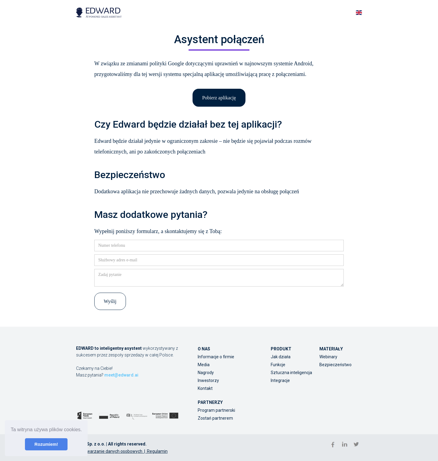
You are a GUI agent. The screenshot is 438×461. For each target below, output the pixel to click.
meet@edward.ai (121, 375)
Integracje (280, 380)
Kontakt (205, 388)
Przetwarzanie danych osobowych (109, 451)
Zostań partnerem (215, 418)
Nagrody (206, 372)
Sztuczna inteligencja (291, 372)
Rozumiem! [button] (46, 444)
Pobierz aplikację (219, 97)
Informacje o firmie (216, 356)
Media (204, 364)
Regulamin (157, 451)
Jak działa (280, 356)
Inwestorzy (208, 380)
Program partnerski (216, 410)
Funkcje (278, 364)
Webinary (328, 356)
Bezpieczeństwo (335, 364)
